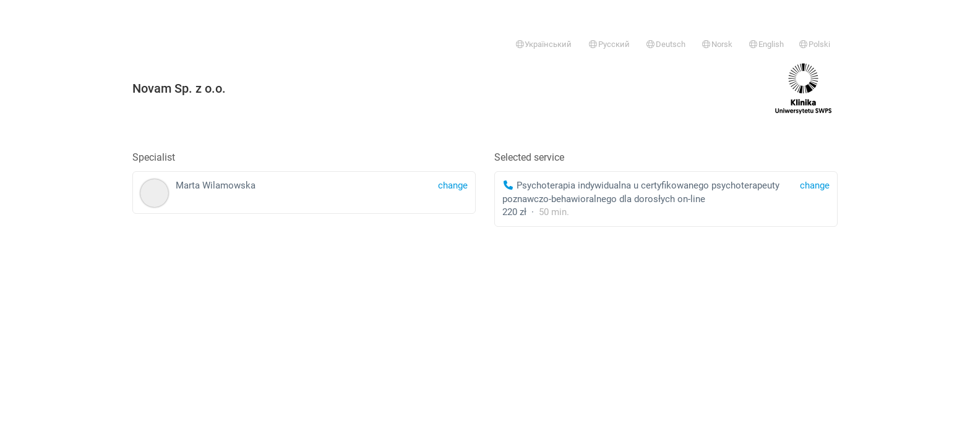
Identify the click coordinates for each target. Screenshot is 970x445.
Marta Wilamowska (304, 193)
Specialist (153, 157)
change (815, 185)
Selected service (529, 157)
